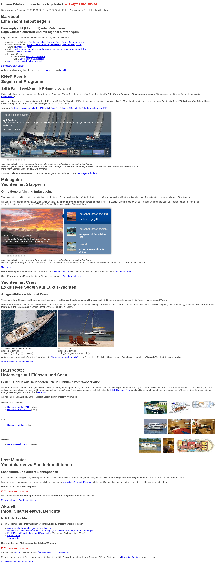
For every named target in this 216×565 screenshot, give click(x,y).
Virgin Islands (45, 49)
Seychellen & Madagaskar (32, 59)
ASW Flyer (8, 129)
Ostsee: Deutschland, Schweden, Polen (25, 61)
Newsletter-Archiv (129, 557)
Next (106, 152)
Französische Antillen (63, 49)
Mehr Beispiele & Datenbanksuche (17, 362)
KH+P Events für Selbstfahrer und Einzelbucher (29, 533)
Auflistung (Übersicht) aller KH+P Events (30, 108)
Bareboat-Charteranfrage (13, 66)
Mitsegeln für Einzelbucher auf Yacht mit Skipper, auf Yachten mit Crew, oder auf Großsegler (50, 531)
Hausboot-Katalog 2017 (18, 407)
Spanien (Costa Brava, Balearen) (62, 42)
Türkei (79, 44)
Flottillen (64, 70)
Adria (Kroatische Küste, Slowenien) (44, 44)
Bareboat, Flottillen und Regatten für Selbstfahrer (30, 528)
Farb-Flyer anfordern (87, 173)
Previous (16, 152)
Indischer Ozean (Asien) (93, 229)
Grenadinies (80, 49)
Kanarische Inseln (23, 47)
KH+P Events (49, 70)
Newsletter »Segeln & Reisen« (76, 482)
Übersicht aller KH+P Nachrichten (53, 552)
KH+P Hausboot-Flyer (120, 390)
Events (57, 271)
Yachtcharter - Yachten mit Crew (66, 357)
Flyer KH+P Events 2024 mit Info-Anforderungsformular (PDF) (79, 108)
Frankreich (34, 42)
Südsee (18, 51)
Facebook (41, 392)
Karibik (83, 244)
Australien (27, 51)
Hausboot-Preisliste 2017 (19, 409)
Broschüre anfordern (72, 276)
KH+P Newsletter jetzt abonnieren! (17, 561)
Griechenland (68, 44)
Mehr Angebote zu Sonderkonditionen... (19, 500)
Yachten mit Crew (122, 271)
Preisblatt (18, 129)
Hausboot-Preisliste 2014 (19, 444)
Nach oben (6, 267)
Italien (42, 42)
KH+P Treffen (13, 535)
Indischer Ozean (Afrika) (17, 235)
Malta (81, 42)
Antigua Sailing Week (15, 114)
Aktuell (18, 552)
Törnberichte (13, 538)
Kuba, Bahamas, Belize (26, 49)
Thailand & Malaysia (35, 56)
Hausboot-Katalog (15, 425)
